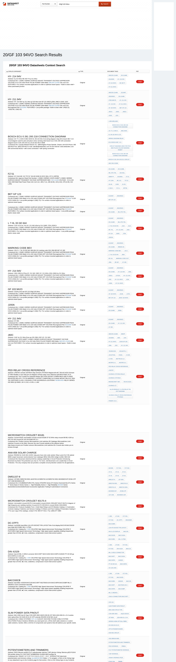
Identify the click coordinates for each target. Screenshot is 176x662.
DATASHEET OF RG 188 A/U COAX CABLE (120, 587)
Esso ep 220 (123, 296)
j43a (119, 202)
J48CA (123, 106)
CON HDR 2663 (113, 529)
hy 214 (126, 202)
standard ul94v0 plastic (117, 606)
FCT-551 (118, 412)
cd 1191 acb (112, 495)
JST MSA (111, 532)
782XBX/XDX (59, 329)
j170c (127, 250)
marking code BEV (124, 213)
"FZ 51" (118, 161)
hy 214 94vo (112, 82)
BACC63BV (112, 472)
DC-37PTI (119, 457)
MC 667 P (121, 82)
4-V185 (127, 308)
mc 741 (122, 199)
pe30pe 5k (112, 576)
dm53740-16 (112, 424)
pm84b (111, 568)
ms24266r (127, 457)
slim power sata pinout (117, 523)
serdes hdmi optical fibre (118, 535)
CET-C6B (120, 430)
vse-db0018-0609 (37, 566)
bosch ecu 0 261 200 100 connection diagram (120, 140)
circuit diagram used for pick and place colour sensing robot (120, 135)
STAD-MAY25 (112, 97)
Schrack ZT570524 (115, 326)
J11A (115, 199)
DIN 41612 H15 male (115, 617)
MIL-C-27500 (121, 472)
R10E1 (120, 308)
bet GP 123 (122, 103)
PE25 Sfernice (113, 555)
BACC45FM (123, 492)
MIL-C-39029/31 (122, 512)
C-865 (29, 464)
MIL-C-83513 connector (116, 483)
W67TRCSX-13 (119, 311)
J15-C (110, 216)
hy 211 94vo (112, 85)
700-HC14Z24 (127, 329)
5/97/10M (119, 580)
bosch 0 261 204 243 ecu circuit (119, 144)
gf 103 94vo (112, 103)
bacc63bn (112, 460)
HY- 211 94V (122, 97)
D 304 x (117, 164)
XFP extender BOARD (116, 541)
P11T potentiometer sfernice (119, 558)
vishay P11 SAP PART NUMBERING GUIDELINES (120, 572)
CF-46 (116, 418)
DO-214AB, (120, 152)
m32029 (111, 506)
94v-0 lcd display (114, 466)
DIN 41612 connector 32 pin (118, 584)
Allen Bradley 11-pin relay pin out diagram (120, 336)
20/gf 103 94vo (123, 253)
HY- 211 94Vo (113, 237)
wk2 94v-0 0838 (113, 147)
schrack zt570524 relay (117, 323)
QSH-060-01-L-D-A (122, 532)
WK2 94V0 (123, 122)
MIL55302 (111, 580)
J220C (130, 106)
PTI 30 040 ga (113, 492)
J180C (110, 205)
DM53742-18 (122, 424)
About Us (130, 654)
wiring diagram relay (116, 128)
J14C (123, 293)
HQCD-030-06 (124, 529)
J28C (126, 234)
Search (104, 4)
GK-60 (124, 161)
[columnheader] (41, 71)
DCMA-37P (112, 430)
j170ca (111, 234)
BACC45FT (112, 486)
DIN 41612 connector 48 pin (118, 592)
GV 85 (110, 164)
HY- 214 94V (120, 79)
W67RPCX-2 (112, 314)
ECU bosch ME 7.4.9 (115, 131)
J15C (115, 299)
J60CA (110, 106)
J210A (120, 250)
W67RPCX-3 (121, 314)
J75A (116, 205)
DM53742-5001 (113, 427)
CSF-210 (34, 534)
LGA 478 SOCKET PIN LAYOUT (117, 463)
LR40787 (111, 320)
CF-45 (110, 418)
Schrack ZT (112, 332)
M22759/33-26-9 (113, 509)
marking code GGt (122, 219)
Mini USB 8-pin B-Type (115, 526)
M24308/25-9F (124, 427)
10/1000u (111, 158)
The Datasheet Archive (11, 4)
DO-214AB (123, 76)
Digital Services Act (109, 654)
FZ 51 (118, 158)
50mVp (122, 290)
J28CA (126, 230)
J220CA (123, 205)
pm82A (123, 555)
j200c (117, 106)
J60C (118, 293)
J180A (126, 237)
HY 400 (123, 223)
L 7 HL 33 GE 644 (124, 196)
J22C (110, 109)
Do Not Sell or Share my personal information (87, 654)
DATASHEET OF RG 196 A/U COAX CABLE (120, 610)
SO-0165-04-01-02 (114, 538)
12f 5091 (111, 421)
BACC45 (125, 466)
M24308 (60, 426)
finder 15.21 (113, 345)
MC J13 (111, 161)
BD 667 (116, 223)
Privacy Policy (65, 654)
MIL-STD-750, (112, 155)
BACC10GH (121, 486)
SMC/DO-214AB (54, 82)
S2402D (120, 489)
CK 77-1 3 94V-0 (113, 122)
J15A (120, 237)
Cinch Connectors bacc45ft (118, 515)
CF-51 (110, 415)
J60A (128, 216)
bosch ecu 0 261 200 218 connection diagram (120, 118)
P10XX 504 (129, 565)
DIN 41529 (119, 480)
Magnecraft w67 (114, 329)
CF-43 (122, 415)
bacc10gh (121, 469)
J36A (110, 223)
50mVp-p (129, 155)
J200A (110, 266)
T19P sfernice (113, 561)
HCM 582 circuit (114, 544)
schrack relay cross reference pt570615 (120, 341)
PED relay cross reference (118, 317)
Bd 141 (111, 219)
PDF (140, 81)
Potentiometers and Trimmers (119, 552)
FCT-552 (125, 412)
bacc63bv (128, 503)
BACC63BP (112, 512)
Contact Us (121, 654)
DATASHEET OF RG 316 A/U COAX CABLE (120, 598)
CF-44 (129, 415)
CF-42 (116, 415)
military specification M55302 (119, 603)
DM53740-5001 (121, 421)
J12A (110, 199)
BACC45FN (112, 489)
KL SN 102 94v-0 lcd (115, 125)
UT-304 (117, 454)
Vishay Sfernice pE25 (116, 565)
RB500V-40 (112, 213)
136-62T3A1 (112, 308)
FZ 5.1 (124, 164)
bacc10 (127, 480)
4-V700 (110, 311)
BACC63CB (112, 469)
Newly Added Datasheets (51, 654)
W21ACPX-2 (122, 305)
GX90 (130, 161)
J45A (119, 230)
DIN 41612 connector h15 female (120, 595)
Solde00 (111, 79)
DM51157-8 (124, 418)
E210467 (24, 103)
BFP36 (130, 164)
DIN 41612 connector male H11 (119, 614)
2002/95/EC (112, 94)
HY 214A (125, 158)
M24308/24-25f (113, 433)
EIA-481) (121, 155)
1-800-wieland (113, 114)
